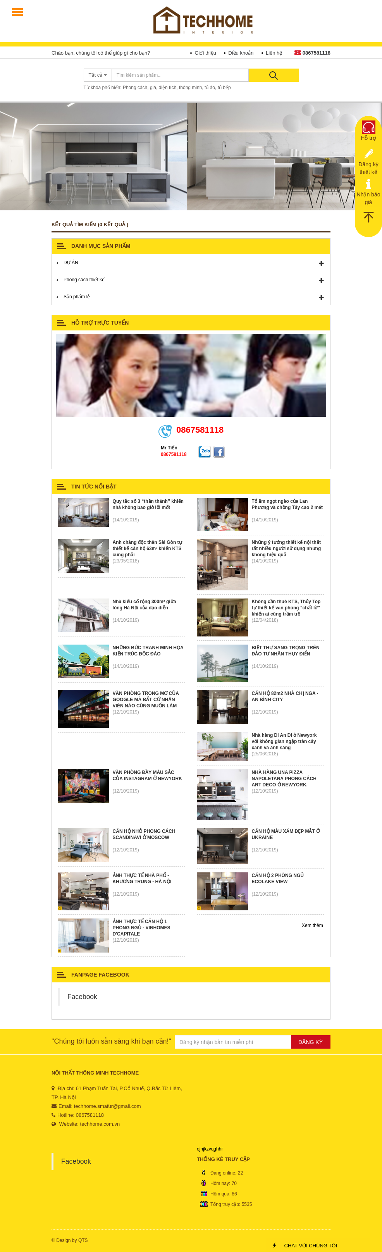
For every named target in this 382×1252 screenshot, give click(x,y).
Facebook (82, 997)
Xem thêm (313, 925)
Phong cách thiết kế (84, 279)
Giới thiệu (205, 53)
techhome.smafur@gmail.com (107, 1106)
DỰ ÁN (71, 262)
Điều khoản (240, 53)
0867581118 (312, 53)
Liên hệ (274, 53)
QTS (83, 1240)
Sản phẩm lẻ (77, 296)
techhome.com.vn (100, 1124)
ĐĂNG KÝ (310, 1042)
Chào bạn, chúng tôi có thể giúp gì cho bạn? (101, 53)
